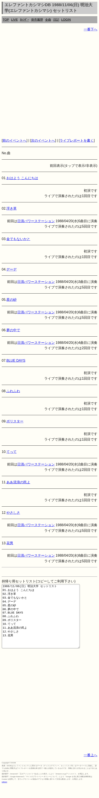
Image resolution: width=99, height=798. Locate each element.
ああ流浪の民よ (18, 482)
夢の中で (13, 330)
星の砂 (11, 299)
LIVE (14, 19)
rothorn (4, 795)
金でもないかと (18, 239)
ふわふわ (13, 391)
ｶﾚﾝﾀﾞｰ (24, 19)
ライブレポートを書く (77, 140)
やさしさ (13, 512)
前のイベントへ (14, 140)
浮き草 (11, 208)
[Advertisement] (49, 84)
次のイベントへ (43, 140)
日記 (56, 19)
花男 (9, 543)
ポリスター (14, 421)
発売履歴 (37, 19)
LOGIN (66, 19)
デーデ (11, 269)
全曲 (48, 19)
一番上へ (90, 768)
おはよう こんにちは (22, 178)
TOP (6, 19)
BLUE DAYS (15, 360)
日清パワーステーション (36, 221)
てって (11, 452)
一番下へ (90, 29)
